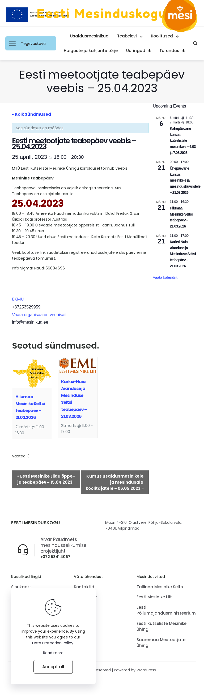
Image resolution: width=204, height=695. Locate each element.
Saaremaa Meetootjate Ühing (161, 643)
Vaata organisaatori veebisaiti (39, 314)
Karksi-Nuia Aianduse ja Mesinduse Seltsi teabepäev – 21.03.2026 (183, 254)
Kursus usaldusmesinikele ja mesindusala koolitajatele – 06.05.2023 (114, 482)
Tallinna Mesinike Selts (160, 587)
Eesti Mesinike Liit (154, 597)
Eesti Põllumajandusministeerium (165, 611)
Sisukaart (21, 587)
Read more (53, 652)
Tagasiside (85, 597)
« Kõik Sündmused (31, 114)
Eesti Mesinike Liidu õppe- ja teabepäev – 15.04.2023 (46, 479)
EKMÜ (18, 299)
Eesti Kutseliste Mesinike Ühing (161, 627)
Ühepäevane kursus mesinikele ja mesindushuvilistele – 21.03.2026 (185, 180)
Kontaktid (84, 587)
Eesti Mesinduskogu (102, 13)
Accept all (53, 667)
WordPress (146, 670)
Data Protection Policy (52, 643)
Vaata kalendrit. (165, 277)
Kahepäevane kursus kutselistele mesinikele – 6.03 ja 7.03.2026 (183, 140)
